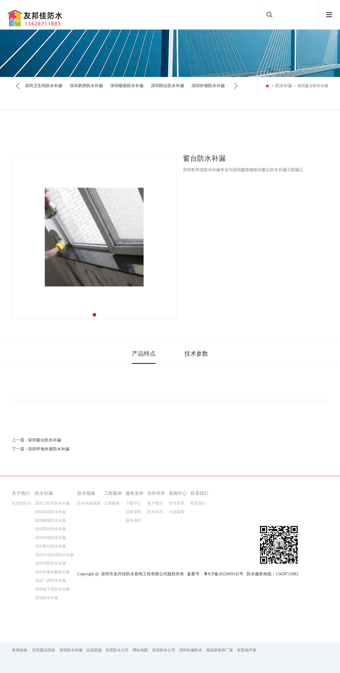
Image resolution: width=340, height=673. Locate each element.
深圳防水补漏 (70, 650)
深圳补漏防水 (190, 650)
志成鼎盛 (94, 650)
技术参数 (196, 353)
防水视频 (86, 493)
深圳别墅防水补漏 (50, 563)
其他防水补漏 (46, 597)
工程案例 (113, 493)
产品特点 (144, 353)
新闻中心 (178, 493)
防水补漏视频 (88, 503)
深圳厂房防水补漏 (50, 580)
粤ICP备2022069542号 (223, 574)
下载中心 (133, 503)
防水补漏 (283, 85)
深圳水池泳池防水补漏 (54, 554)
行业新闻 (176, 512)
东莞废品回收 (43, 650)
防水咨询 (155, 512)
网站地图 (140, 650)
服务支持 (134, 493)
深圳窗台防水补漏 (44, 440)
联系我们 (199, 493)
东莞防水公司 (117, 650)
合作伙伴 (156, 493)
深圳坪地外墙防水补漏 (48, 449)
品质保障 (133, 512)
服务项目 (133, 520)
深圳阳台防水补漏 (167, 85)
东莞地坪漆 (246, 650)
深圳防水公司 (163, 650)
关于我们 (21, 493)
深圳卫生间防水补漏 (43, 85)
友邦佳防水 (21, 503)
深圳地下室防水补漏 (52, 589)
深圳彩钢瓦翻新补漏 (52, 572)
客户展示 (155, 503)
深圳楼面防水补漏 (126, 85)
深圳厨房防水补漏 (86, 85)
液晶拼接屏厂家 (219, 650)
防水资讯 (176, 503)
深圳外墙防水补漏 (208, 85)
